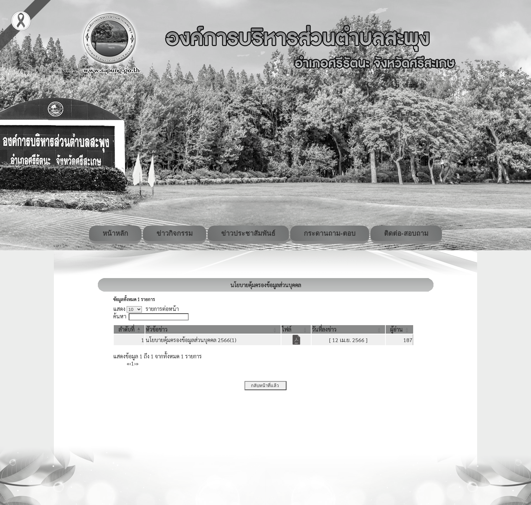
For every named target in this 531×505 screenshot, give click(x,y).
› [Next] (135, 363)
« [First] (128, 363)
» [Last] (137, 363)
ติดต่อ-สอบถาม (406, 233)
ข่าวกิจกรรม (174, 233)
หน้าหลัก (115, 233)
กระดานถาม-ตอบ (330, 233)
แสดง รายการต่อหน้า (146, 308)
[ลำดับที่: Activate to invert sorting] (129, 329)
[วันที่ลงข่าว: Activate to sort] (348, 329)
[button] (126, 329)
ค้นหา (119, 316)
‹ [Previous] (130, 363)
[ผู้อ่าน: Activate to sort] (399, 329)
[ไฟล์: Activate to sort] (296, 329)
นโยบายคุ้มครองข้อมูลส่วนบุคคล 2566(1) (191, 339)
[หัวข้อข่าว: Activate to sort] (213, 329)
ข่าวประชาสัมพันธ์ (248, 233)
